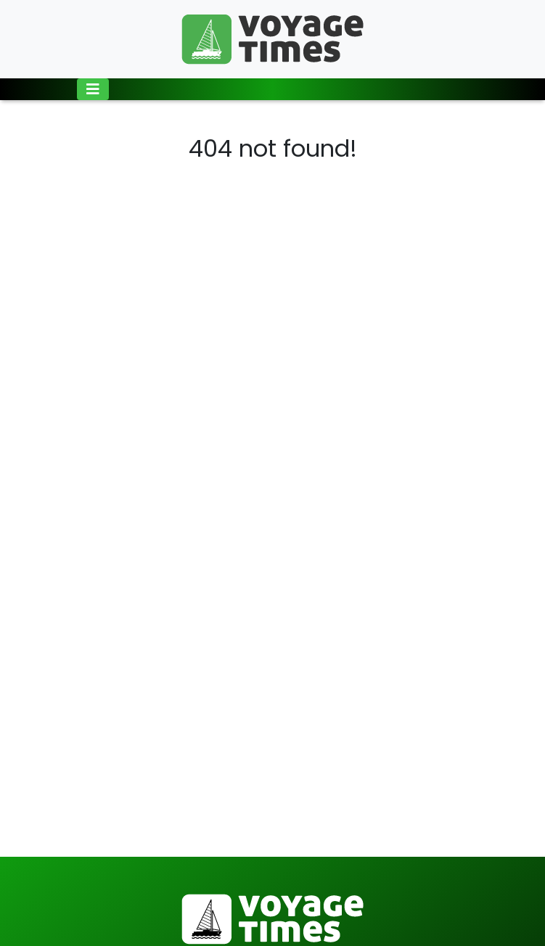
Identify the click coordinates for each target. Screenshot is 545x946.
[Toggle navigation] (93, 89)
